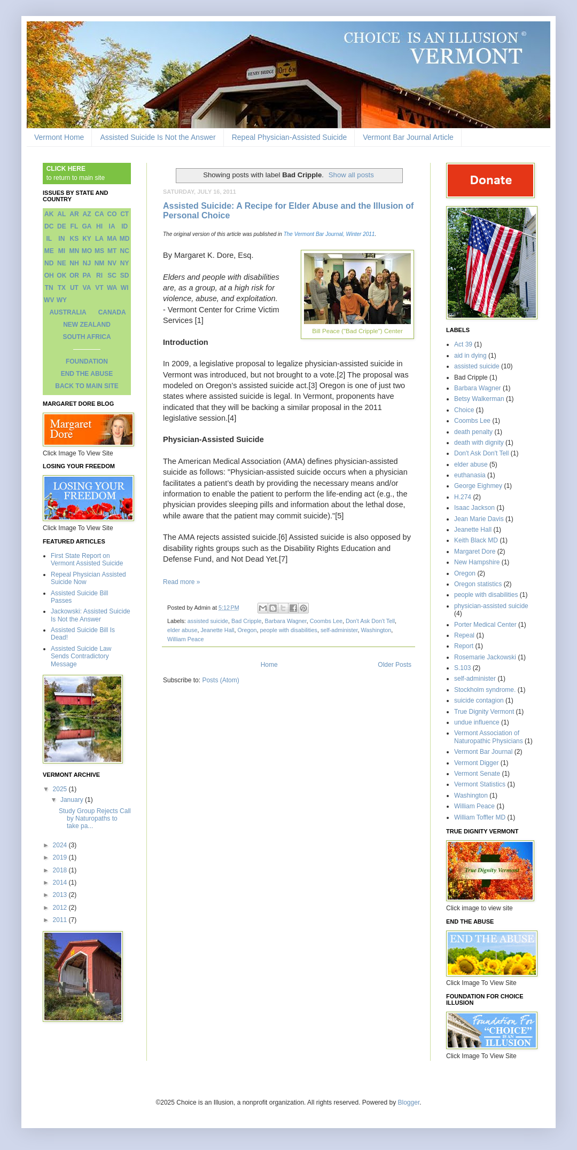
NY (124, 263)
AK (48, 214)
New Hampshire (477, 562)
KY (86, 238)
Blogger (409, 1102)
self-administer (339, 630)
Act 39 (463, 344)
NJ (87, 263)
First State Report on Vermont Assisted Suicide (87, 559)
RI (99, 275)
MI (61, 251)
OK (61, 275)
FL (75, 226)
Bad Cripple (246, 621)
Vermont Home (59, 137)
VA (87, 288)
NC (124, 251)
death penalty (473, 432)
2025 (61, 789)
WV (49, 300)
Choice (464, 410)
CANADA (112, 312)
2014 (61, 882)
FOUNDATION (87, 361)
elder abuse (182, 630)
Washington (376, 630)
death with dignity (479, 442)
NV (111, 263)
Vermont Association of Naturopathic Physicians (488, 736)
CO (112, 214)
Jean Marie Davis (479, 519)
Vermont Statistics (479, 784)
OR (74, 275)
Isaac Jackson (474, 507)
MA (112, 238)
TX (62, 288)
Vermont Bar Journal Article (408, 137)
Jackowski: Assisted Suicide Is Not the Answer (90, 615)
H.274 (462, 497)
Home (269, 664)
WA (112, 288)
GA (86, 226)
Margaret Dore (474, 551)
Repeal (464, 635)
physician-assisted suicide (491, 606)
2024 (61, 845)
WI (125, 288)
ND (48, 263)
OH (49, 275)
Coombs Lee (326, 621)
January (72, 800)
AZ (86, 214)
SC (111, 275)
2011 (61, 920)
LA (99, 238)
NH (74, 263)
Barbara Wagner (285, 621)
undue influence (477, 722)
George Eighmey (478, 486)
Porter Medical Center (485, 624)
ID (124, 226)
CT (124, 214)
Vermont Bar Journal (483, 751)
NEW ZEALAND (87, 324)
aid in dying (470, 355)
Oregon (246, 630)
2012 (61, 907)
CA (99, 214)
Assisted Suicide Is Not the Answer (157, 137)
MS (99, 251)
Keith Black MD (476, 540)
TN (49, 288)
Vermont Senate (477, 773)
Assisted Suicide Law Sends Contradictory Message (81, 656)
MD (125, 238)
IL (49, 238)
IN (61, 238)
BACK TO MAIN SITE (86, 386)
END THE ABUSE (87, 373)
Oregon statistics (478, 584)
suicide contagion (479, 700)
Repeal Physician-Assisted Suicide (289, 137)
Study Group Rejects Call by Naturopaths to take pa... (95, 818)
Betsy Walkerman (479, 399)
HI (99, 226)
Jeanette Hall (217, 630)
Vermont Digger (476, 763)
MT (111, 251)
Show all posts (351, 175)
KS (74, 238)
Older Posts (394, 664)
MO (87, 251)
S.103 (462, 668)
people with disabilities (288, 630)
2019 (61, 857)
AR (74, 214)
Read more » (181, 582)
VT (99, 288)
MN (74, 251)
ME (49, 251)
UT (74, 288)
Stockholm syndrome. (485, 690)
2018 (61, 870)
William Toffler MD (479, 817)
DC (48, 226)
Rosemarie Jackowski (485, 657)
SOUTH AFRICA (87, 337)
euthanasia (470, 475)
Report (463, 646)
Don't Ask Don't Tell (370, 621)
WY (62, 300)
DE (61, 226)
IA (112, 226)
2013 (61, 895)
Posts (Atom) (220, 680)
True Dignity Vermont (484, 711)
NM (100, 263)
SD (124, 275)
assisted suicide (208, 621)
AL (61, 214)
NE (61, 263)
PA (87, 275)
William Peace (185, 639)
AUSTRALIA (67, 312)
